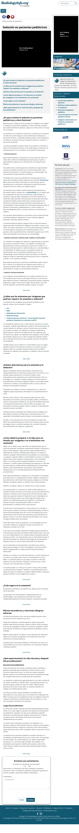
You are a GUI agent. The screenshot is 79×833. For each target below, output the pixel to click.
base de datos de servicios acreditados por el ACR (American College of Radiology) (65, 182)
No (29, 766)
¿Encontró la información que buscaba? (26, 764)
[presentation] (18, 793)
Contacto (15, 808)
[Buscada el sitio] (68, 3)
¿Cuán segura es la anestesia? (14, 101)
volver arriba (26, 290)
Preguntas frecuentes (27, 808)
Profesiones (48, 808)
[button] (4, 17)
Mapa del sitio (58, 808)
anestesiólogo (31, 192)
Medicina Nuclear (12, 316)
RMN (8, 311)
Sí (24, 766)
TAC (7, 308)
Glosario (39, 808)
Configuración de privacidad (32, 811)
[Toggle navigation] (3, 11)
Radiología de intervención (15, 313)
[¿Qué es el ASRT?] (66, 137)
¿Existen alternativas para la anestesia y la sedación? (23, 92)
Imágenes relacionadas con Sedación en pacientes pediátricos (67, 122)
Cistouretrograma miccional (16, 318)
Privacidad (68, 808)
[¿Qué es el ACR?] (66, 156)
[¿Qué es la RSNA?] (66, 147)
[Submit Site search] (76, 3)
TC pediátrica (62, 108)
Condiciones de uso (50, 811)
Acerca (8, 808)
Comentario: (7, 776)
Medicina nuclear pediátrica (67, 105)
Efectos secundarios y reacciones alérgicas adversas (23, 104)
